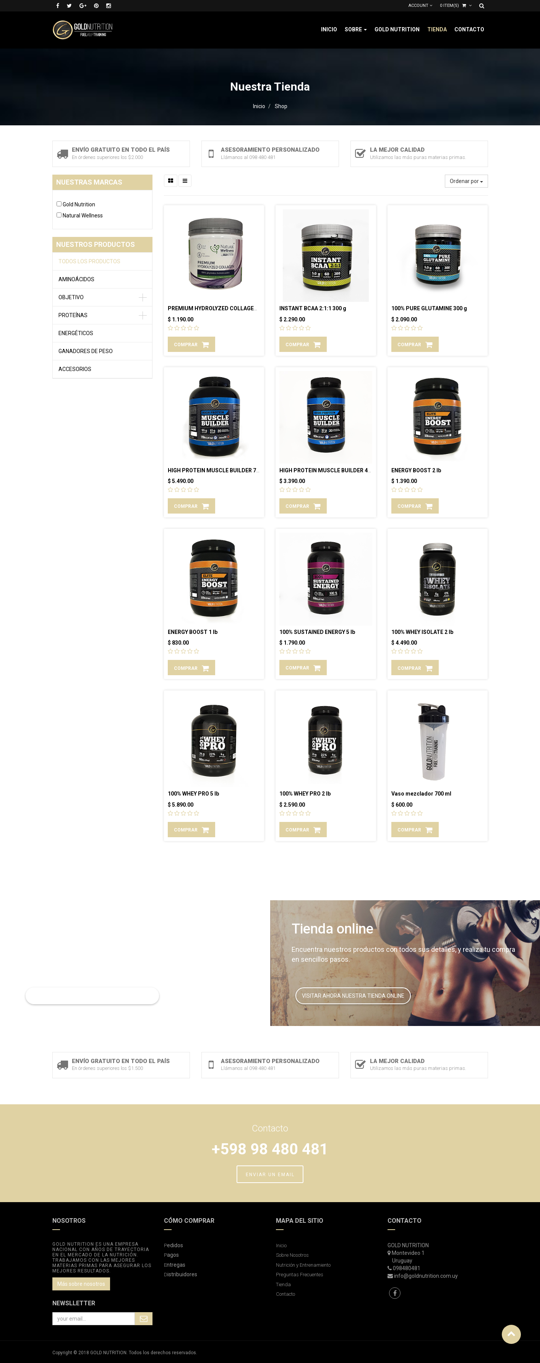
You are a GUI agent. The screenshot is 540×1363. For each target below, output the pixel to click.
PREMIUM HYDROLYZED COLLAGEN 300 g (220, 308)
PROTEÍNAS (73, 315)
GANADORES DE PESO (85, 351)
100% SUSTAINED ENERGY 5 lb (317, 632)
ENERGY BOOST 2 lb (416, 470)
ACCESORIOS (74, 369)
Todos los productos (89, 261)
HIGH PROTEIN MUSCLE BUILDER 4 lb (326, 470)
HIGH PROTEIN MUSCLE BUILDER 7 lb (215, 470)
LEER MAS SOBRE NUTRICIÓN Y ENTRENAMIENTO (92, 996)
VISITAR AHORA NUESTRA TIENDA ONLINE (353, 996)
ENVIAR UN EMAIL (270, 1174)
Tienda (283, 1284)
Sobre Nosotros (292, 1255)
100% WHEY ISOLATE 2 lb (422, 632)
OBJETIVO (71, 297)
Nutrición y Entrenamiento (303, 1265)
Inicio (259, 106)
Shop (281, 106)
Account (420, 5)
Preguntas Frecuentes (299, 1274)
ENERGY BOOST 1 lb (192, 632)
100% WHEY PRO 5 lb (193, 794)
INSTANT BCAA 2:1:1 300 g (312, 308)
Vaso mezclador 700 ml (421, 794)
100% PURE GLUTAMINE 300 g (429, 308)
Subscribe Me (144, 1318)
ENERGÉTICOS (75, 333)
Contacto (285, 1294)
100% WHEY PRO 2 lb (305, 794)
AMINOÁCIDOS (76, 279)
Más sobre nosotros (81, 1284)
